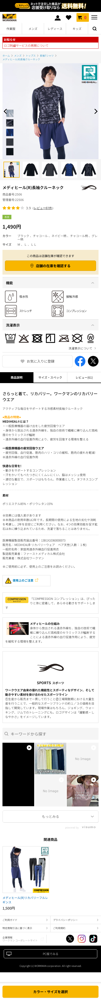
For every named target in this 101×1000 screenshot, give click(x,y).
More (50, 816)
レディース (55, 28)
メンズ (32, 28)
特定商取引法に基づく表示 (17, 928)
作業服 (10, 28)
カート (83, 17)
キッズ (77, 28)
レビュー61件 (43, 208)
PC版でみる (50, 954)
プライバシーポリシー (65, 920)
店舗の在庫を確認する (53, 265)
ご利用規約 (59, 928)
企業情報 (20, 938)
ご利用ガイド (9, 920)
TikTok (93, 939)
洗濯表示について (80, 348)
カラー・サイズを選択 (50, 991)
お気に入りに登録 (40, 361)
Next (95, 111)
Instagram (82, 939)
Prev (6, 111)
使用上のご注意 (19, 581)
